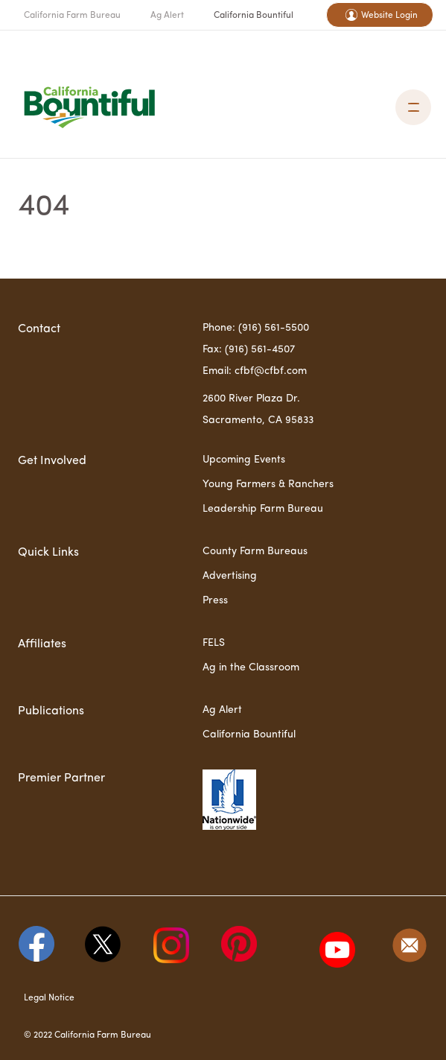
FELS (214, 643)
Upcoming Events (244, 459)
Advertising (230, 576)
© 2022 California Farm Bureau (87, 1035)
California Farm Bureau (72, 15)
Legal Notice (49, 998)
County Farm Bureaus (255, 551)
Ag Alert (167, 15)
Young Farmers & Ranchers (268, 484)
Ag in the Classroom (251, 667)
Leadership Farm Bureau (263, 509)
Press (215, 600)
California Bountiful (253, 15)
